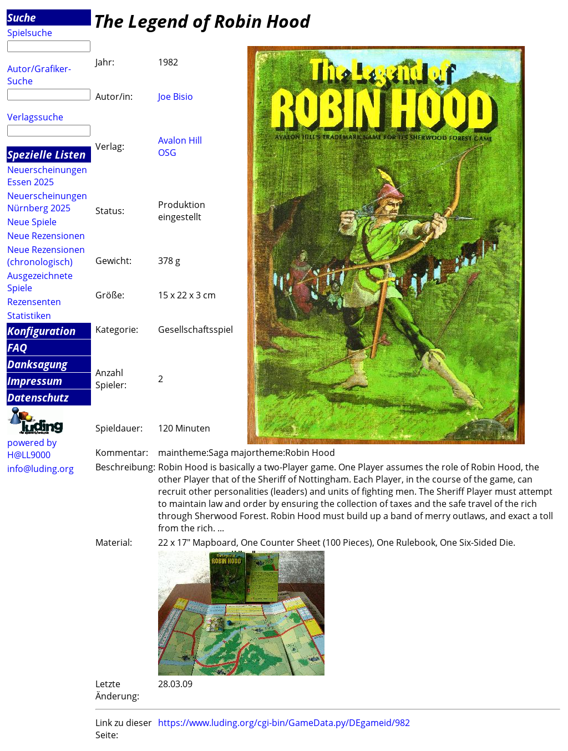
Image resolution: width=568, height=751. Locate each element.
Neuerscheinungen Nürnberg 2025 (47, 202)
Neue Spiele (32, 222)
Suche (21, 17)
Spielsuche (29, 33)
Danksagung (37, 364)
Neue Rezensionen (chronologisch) (46, 255)
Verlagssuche (35, 117)
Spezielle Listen (46, 154)
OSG (167, 152)
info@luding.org (40, 469)
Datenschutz (38, 397)
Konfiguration (41, 330)
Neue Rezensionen (46, 236)
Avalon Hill (180, 140)
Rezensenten (34, 302)
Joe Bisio (175, 96)
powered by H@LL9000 (32, 449)
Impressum (34, 380)
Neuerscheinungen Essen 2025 (47, 176)
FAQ (17, 347)
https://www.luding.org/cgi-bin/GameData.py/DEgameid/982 (284, 723)
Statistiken (29, 315)
